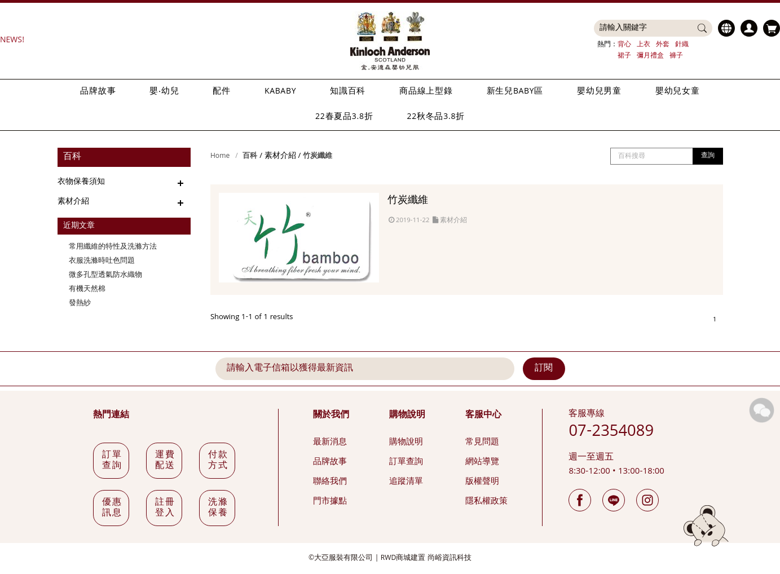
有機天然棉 (87, 289)
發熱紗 (80, 304)
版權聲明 (482, 482)
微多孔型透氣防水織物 (105, 275)
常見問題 (482, 442)
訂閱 (544, 368)
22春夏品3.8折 (344, 117)
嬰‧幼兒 (164, 92)
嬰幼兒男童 (599, 92)
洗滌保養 (218, 508)
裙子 (624, 56)
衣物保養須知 (81, 182)
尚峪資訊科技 (449, 558)
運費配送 (165, 461)
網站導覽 (482, 462)
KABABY (280, 92)
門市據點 (330, 502)
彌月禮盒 (650, 56)
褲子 (676, 56)
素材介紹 (73, 202)
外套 (662, 44)
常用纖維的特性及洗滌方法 (113, 247)
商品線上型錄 (426, 92)
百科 (250, 156)
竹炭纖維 (317, 156)
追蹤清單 (406, 482)
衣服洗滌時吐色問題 (102, 261)
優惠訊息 (112, 508)
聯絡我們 (330, 482)
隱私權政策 (486, 502)
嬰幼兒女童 (677, 92)
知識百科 (347, 92)
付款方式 (218, 461)
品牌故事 (98, 92)
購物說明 (406, 442)
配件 (222, 92)
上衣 (643, 44)
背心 (624, 44)
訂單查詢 (406, 462)
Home (220, 156)
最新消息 (330, 442)
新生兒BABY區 (515, 92)
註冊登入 (165, 508)
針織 (682, 44)
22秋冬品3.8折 (436, 117)
